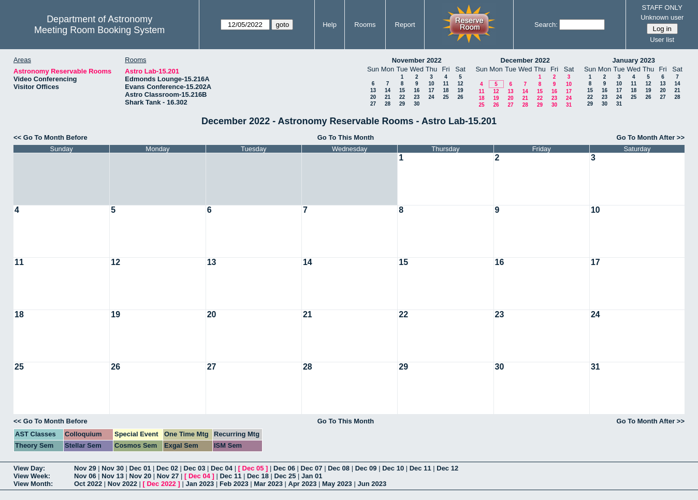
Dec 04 (221, 468)
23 (416, 97)
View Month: (33, 484)
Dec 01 (140, 468)
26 (460, 97)
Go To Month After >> (651, 137)
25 (445, 97)
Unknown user (662, 17)
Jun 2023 (371, 484)
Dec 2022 (161, 484)
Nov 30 (112, 468)
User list (662, 39)
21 (387, 97)
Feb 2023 (234, 484)
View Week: (31, 476)
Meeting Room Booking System (99, 30)
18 (445, 90)
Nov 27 (168, 476)
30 (416, 104)
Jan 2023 (199, 484)
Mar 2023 (268, 484)
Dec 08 (339, 468)
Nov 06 (85, 476)
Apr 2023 (302, 484)
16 (416, 90)
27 (373, 104)
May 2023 (337, 484)
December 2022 (525, 60)
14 (387, 90)
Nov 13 (112, 476)
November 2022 (417, 60)
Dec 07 (312, 468)
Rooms (364, 24)
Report (405, 24)
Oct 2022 (88, 484)
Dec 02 (167, 468)
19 (460, 90)
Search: (546, 24)
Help (330, 24)
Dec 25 (285, 476)
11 (445, 83)
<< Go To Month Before (50, 137)
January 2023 (634, 60)
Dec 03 (195, 468)
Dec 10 (393, 468)
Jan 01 (311, 476)
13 (373, 90)
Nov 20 (140, 476)
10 (431, 83)
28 (387, 104)
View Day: (29, 468)
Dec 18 (258, 476)
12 (460, 83)
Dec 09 (366, 468)
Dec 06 (284, 468)
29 (402, 104)
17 (431, 90)
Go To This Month (345, 137)
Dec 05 (253, 468)
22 (402, 97)
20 (373, 97)
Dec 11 (420, 468)
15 (402, 90)
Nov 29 (85, 468)
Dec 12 (447, 468)
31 (569, 105)
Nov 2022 (122, 484)
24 (431, 97)
